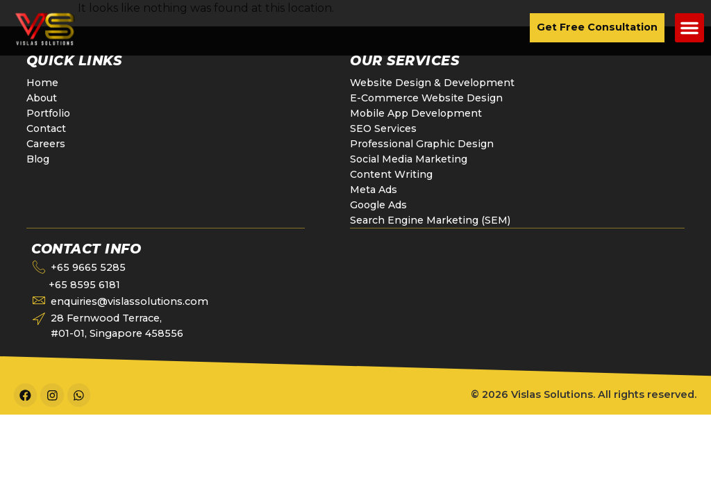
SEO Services (383, 128)
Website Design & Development (433, 82)
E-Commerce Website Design (426, 98)
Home (42, 82)
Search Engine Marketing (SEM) (430, 220)
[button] (689, 27)
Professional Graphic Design (422, 144)
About (43, 98)
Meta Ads (374, 189)
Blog (38, 159)
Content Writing (391, 174)
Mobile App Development (418, 113)
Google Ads (380, 205)
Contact (46, 128)
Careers (45, 144)
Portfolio (49, 113)
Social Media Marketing (408, 159)
